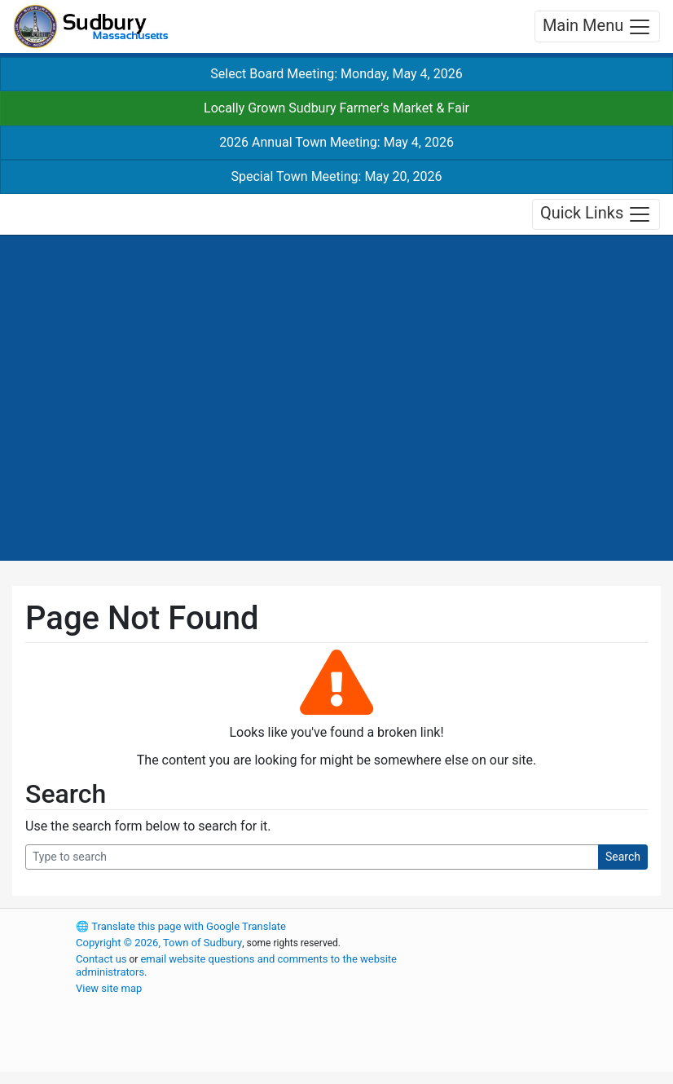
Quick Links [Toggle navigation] (596, 214)
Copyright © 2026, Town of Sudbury (159, 942)
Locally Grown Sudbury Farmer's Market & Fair (336, 108)
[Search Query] (312, 857)
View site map (109, 988)
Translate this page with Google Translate (181, 926)
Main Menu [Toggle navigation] (597, 27)
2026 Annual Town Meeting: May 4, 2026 (336, 142)
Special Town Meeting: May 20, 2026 (336, 176)
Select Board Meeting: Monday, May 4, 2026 (336, 74)
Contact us (101, 959)
